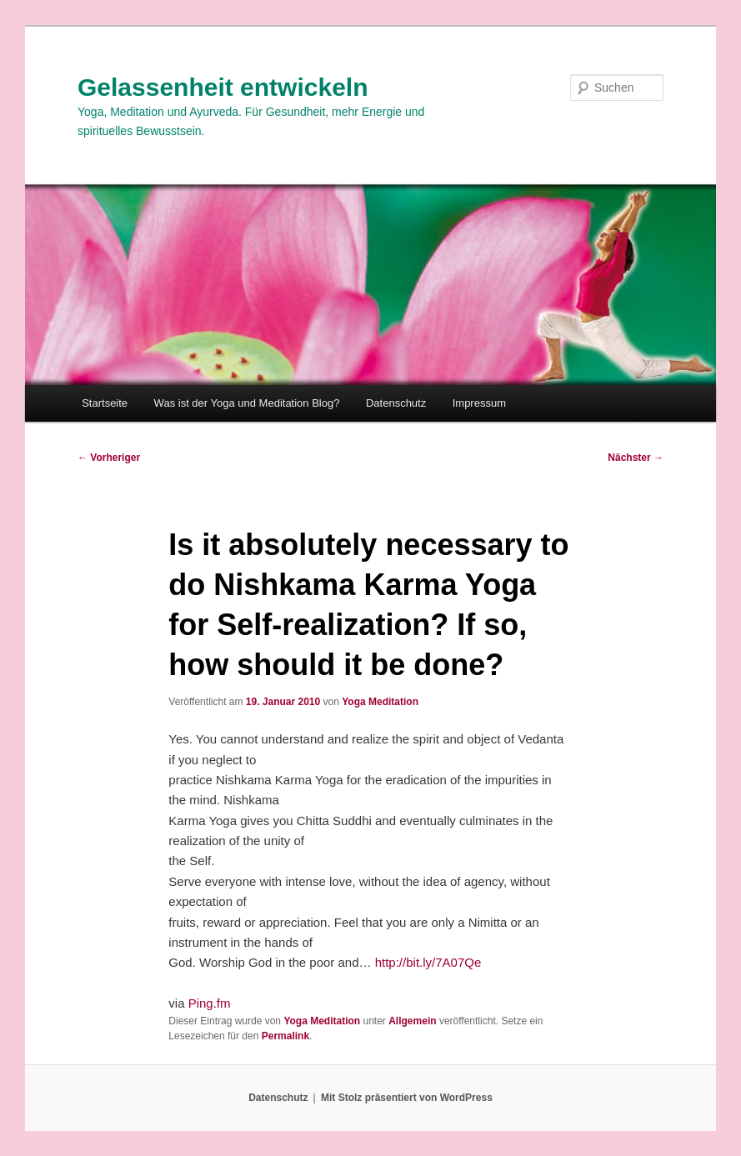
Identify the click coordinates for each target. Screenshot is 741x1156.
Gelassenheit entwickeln (223, 87)
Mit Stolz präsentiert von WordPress (407, 1097)
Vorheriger (109, 457)
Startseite (105, 403)
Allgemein (412, 1021)
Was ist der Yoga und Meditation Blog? (247, 403)
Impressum (479, 403)
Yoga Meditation (380, 702)
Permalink (285, 1036)
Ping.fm (209, 1003)
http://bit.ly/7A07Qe (428, 962)
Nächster (635, 457)
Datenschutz (396, 403)
